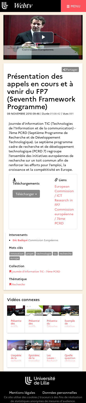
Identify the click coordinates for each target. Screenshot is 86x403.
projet (30, 253)
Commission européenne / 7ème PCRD (64, 216)
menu (76, 5)
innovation (17, 253)
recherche (66, 253)
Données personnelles (59, 392)
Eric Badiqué (20, 240)
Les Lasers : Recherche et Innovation (53, 361)
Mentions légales (22, 392)
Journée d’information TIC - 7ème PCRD (34, 271)
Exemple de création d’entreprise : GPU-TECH (72, 327)
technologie (43, 253)
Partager (70, 69)
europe (14, 258)
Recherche (17, 284)
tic (55, 253)
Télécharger (26, 193)
